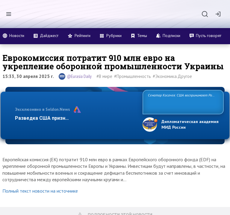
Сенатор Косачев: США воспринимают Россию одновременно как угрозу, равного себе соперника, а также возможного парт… (182, 101)
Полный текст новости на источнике (40, 191)
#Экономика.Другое (172, 76)
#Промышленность (132, 76)
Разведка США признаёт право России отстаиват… (75, 118)
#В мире (104, 76)
